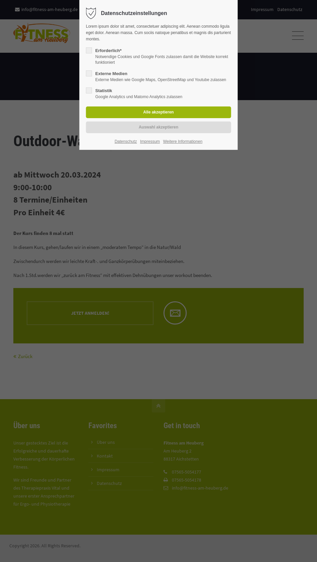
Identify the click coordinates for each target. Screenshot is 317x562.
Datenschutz (125, 141)
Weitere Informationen (183, 141)
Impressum (150, 141)
